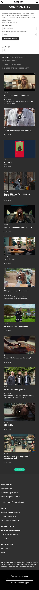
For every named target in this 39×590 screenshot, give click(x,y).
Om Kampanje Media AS (10, 493)
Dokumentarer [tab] (9, 68)
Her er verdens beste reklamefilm (16, 95)
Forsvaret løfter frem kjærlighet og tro (18, 358)
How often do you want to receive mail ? (14, 31)
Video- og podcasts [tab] (11, 64)
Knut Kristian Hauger (10, 534)
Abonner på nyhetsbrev (19, 576)
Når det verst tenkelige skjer (14, 390)
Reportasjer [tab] (18, 57)
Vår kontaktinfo (6, 489)
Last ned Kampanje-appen (19, 583)
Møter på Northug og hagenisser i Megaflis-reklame (16, 457)
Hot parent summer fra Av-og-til (16, 326)
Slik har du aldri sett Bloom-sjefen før (18, 131)
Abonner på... (6, 20)
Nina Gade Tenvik (9, 516)
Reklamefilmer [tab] (9, 61)
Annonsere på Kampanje (10, 520)
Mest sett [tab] (24, 68)
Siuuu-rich (8, 162)
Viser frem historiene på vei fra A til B (18, 227)
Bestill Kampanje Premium (10, 497)
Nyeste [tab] (5, 57)
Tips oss (6, 538)
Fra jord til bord (9, 259)
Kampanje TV (19, 6)
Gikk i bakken (9, 425)
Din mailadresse (7, 25)
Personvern (5, 548)
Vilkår (3, 552)
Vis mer (19, 469)
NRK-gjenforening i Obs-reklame (16, 291)
